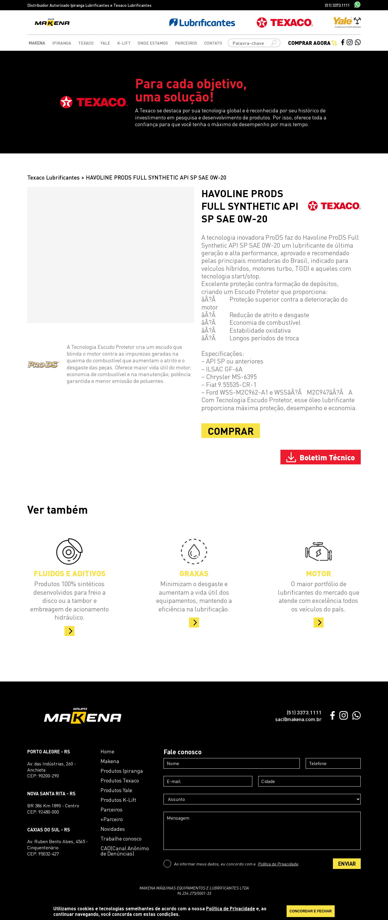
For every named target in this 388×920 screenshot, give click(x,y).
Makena (37, 42)
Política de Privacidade (278, 863)
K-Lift (124, 42)
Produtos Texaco (120, 780)
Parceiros (186, 42)
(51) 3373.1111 (337, 5)
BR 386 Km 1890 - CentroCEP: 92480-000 (53, 809)
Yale (105, 42)
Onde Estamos (153, 42)
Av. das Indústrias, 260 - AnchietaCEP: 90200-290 (51, 770)
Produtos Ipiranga (122, 770)
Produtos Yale (116, 790)
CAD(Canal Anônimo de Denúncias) (125, 850)
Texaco (85, 42)
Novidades (113, 828)
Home (107, 751)
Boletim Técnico (320, 457)
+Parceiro (112, 819)
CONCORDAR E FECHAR (311, 911)
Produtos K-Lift (118, 799)
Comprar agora (312, 42)
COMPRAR (231, 431)
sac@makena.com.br (298, 719)
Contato (213, 42)
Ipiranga (61, 42)
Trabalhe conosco (121, 838)
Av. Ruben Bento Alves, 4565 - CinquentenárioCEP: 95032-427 (57, 847)
